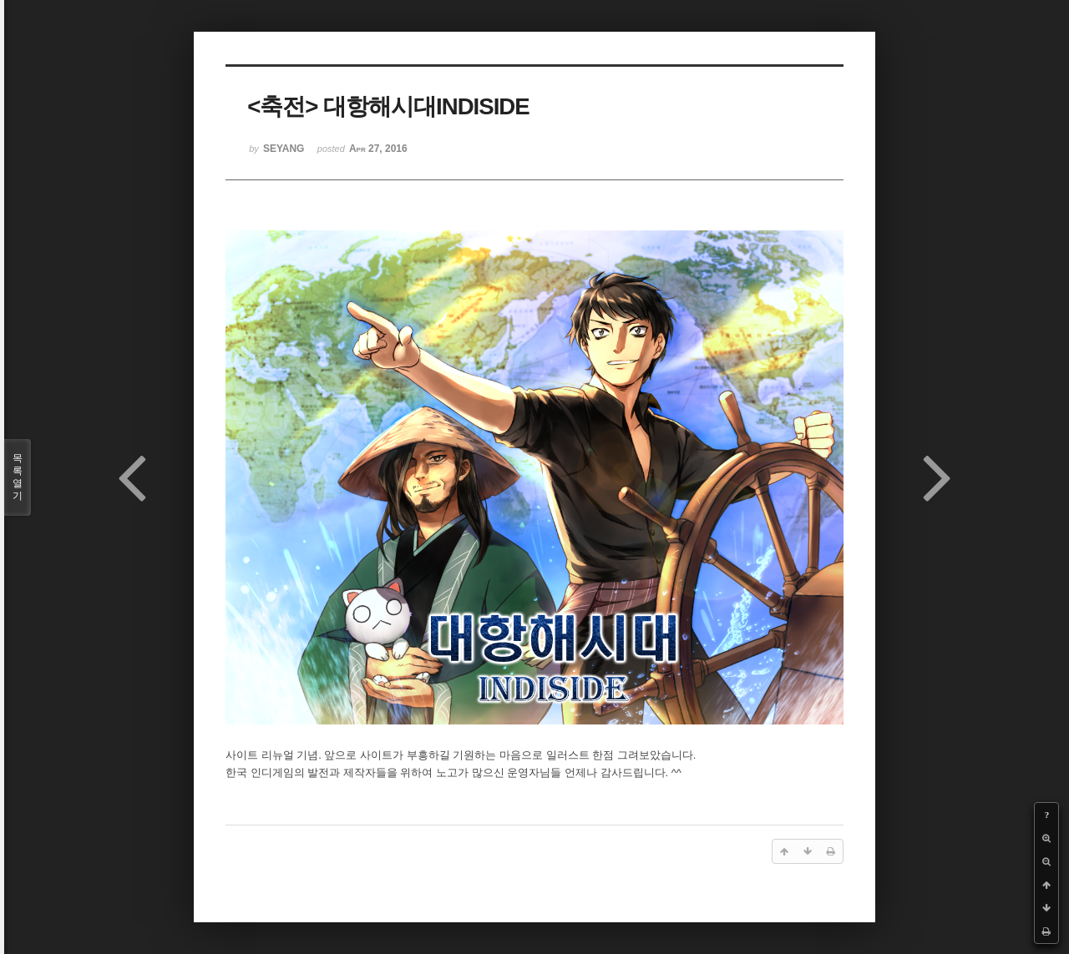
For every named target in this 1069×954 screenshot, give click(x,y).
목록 (18, 477)
